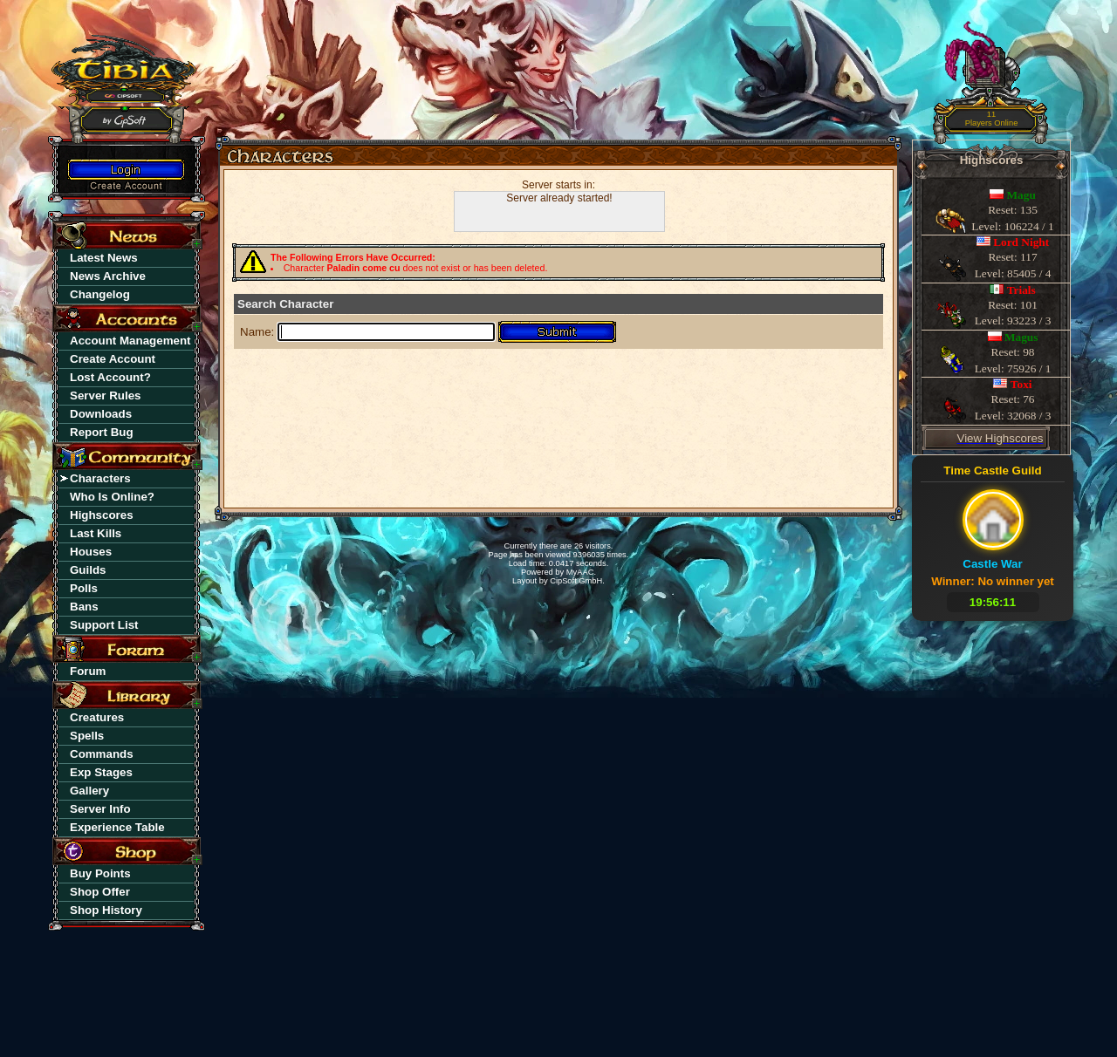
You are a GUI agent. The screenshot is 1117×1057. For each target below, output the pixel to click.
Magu (1021, 194)
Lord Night (1021, 242)
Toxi (1021, 384)
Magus (1021, 337)
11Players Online (991, 119)
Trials (1021, 290)
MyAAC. (581, 572)
